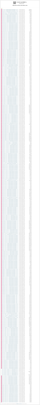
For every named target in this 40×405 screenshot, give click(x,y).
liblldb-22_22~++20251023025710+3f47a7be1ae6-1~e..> (10, 198)
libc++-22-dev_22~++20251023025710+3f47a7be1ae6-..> (10, 66)
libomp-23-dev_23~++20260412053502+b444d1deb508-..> (10, 261)
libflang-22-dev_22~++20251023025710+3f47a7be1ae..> (10, 164)
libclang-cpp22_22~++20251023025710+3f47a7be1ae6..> (10, 124)
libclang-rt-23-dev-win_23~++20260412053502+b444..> (10, 144)
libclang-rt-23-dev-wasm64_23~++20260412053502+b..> (10, 143)
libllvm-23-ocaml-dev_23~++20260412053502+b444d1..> (10, 216)
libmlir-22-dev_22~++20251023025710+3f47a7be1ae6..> (10, 233)
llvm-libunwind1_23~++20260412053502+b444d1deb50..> (10, 361)
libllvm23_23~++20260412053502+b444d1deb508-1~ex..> (10, 223)
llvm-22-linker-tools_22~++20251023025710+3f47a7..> (10, 314)
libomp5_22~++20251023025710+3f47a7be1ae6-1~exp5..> (10, 269)
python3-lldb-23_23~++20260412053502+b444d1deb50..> (10, 396)
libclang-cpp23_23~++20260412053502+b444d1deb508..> (10, 133)
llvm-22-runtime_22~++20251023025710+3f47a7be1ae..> (10, 315)
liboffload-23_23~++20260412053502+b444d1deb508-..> (10, 255)
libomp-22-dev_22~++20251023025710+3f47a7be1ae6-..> (10, 260)
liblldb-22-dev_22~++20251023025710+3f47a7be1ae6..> (10, 197)
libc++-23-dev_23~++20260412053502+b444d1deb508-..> (10, 69)
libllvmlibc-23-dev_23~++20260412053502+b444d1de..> (10, 229)
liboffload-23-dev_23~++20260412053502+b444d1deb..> (10, 251)
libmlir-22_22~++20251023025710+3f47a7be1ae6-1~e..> (10, 234)
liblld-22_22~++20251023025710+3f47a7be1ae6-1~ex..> (10, 180)
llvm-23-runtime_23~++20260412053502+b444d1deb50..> (10, 336)
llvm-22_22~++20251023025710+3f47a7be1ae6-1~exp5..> (10, 317)
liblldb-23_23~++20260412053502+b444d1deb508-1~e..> (10, 207)
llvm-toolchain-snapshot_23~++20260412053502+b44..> (10, 372)
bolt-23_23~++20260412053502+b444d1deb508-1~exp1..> (10, 9)
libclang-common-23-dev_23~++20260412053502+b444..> (10, 115)
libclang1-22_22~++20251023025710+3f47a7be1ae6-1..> (10, 153)
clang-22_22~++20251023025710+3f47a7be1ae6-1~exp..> (10, 11)
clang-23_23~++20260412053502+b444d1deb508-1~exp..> (10, 15)
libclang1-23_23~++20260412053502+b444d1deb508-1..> (10, 154)
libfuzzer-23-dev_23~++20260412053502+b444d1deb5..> (10, 171)
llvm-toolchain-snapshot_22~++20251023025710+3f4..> (10, 369)
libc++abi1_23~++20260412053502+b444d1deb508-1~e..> (10, 97)
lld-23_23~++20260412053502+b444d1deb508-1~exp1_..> (10, 296)
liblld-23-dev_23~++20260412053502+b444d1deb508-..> (10, 181)
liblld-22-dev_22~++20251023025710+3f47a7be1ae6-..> (10, 179)
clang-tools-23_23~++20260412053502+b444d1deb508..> (10, 42)
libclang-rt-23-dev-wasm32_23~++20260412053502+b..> (10, 142)
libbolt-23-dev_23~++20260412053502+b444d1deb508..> (10, 64)
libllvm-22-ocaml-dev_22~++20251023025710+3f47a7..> (10, 215)
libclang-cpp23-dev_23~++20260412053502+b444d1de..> (10, 125)
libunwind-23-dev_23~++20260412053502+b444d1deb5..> (10, 287)
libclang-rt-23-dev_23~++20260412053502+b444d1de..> (10, 145)
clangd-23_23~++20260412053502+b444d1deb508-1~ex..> (10, 51)
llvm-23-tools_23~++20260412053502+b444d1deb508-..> (10, 344)
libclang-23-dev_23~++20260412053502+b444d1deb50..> (10, 106)
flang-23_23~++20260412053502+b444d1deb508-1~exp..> (10, 60)
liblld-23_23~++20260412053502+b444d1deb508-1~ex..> (10, 189)
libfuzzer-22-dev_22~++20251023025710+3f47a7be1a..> (10, 170)
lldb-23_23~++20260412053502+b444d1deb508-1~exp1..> (10, 305)
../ (2, 8)
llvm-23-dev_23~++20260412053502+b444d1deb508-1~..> (10, 318)
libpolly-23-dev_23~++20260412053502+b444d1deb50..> (10, 278)
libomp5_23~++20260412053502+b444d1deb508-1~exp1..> (10, 270)
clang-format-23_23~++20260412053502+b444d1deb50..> (10, 24)
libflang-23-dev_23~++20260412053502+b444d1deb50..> (10, 165)
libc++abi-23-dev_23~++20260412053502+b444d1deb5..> (10, 88)
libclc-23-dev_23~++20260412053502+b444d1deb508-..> (10, 162)
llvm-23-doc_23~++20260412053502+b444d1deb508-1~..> (10, 326)
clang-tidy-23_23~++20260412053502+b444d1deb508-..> (10, 33)
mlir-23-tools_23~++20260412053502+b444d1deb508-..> (10, 377)
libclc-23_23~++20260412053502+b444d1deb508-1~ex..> (10, 163)
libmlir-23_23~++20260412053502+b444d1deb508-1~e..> (10, 243)
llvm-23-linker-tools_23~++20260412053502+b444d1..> (10, 328)
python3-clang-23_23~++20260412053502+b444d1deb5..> (10, 387)
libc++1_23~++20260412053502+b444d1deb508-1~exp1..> (10, 79)
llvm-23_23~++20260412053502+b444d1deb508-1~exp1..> (10, 352)
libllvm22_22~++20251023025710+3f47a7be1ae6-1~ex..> (10, 220)
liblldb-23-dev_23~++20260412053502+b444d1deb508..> (10, 199)
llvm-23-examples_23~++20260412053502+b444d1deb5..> (10, 327)
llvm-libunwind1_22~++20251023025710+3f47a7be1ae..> (10, 360)
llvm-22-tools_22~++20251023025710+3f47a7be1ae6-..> (10, 316)
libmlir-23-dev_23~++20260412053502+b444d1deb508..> (10, 235)
